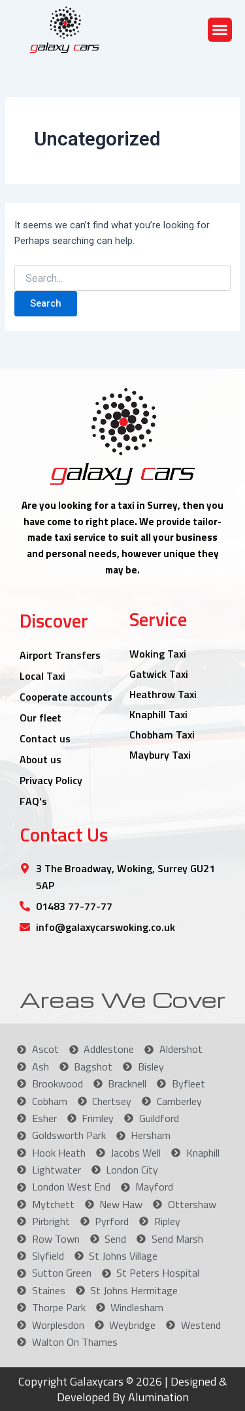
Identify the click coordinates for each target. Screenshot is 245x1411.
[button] (220, 30)
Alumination (157, 1397)
